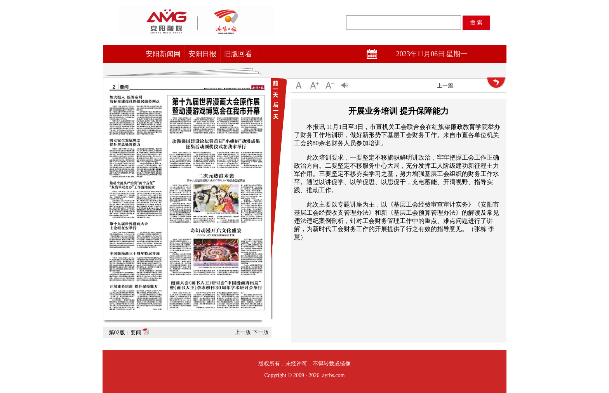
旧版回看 (238, 54)
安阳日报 (202, 54)
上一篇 (445, 86)
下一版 (260, 332)
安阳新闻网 (163, 54)
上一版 (243, 332)
